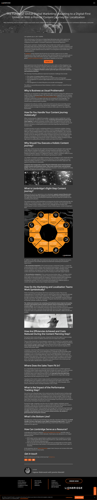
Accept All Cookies (79, 497)
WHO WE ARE (38, 481)
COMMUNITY (54, 482)
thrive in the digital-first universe (51, 432)
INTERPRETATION (22, 484)
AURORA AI (20, 487)
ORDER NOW (74, 481)
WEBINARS (37, 485)
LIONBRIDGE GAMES (23, 485)
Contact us (52, 457)
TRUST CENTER (38, 482)
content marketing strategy (35, 58)
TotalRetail (28, 53)
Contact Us (48, 61)
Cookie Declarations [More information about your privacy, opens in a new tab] (24, 498)
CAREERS (53, 481)
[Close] (94, 497)
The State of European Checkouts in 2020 (46, 97)
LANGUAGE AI (21, 481)
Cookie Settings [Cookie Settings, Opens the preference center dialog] (69, 497)
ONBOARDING (54, 484)
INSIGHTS (37, 484)
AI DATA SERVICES (22, 482)
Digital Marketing (42, 448)
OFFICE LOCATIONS (56, 485)
